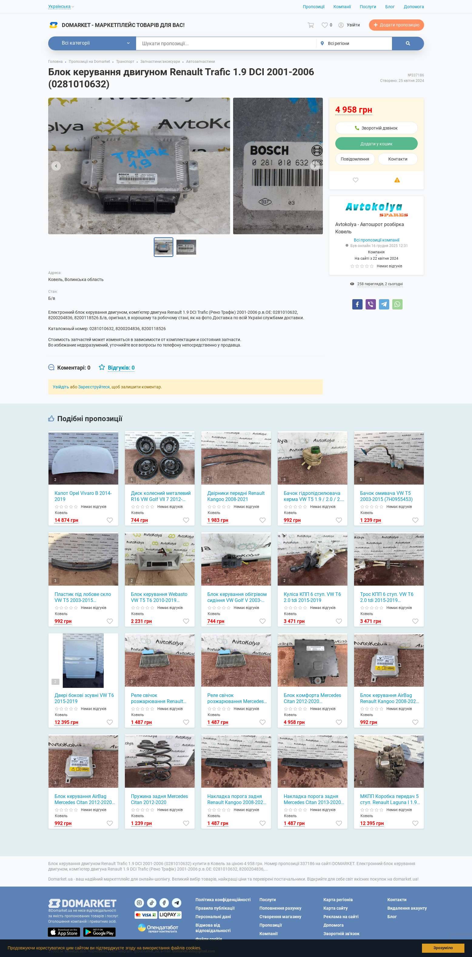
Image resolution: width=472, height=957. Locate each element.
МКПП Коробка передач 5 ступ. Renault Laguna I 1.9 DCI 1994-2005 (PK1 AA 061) (389, 799)
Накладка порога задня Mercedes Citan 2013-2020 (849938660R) (312, 799)
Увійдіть (61, 386)
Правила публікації (215, 908)
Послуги (368, 6)
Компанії (342, 6)
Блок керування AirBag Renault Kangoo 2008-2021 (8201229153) (389, 698)
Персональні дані (213, 916)
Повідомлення (355, 159)
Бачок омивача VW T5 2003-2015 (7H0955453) (386, 496)
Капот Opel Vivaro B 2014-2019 (83, 496)
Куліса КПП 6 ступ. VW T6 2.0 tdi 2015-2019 (312, 597)
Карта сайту (335, 908)
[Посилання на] (139, 903)
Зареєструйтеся (94, 386)
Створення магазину (280, 916)
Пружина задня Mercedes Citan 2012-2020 (159, 799)
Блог (390, 6)
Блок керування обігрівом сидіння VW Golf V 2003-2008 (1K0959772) (237, 597)
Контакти (397, 159)
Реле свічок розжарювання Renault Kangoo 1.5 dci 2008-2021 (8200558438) (159, 698)
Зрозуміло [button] (443, 948)
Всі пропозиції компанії (376, 240)
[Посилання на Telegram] (176, 903)
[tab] (69, 368)
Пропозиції (313, 6)
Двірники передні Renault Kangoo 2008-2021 (236, 496)
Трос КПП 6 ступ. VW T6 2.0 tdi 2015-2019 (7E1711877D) (386, 597)
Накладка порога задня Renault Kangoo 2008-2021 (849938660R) (236, 799)
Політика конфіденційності (223, 899)
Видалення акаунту (407, 908)
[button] (203, 949)
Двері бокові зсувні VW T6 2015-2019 (84, 698)
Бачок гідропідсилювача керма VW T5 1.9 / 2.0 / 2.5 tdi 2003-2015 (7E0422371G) (314, 496)
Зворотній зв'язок (341, 933)
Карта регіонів (338, 899)
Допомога (414, 6)
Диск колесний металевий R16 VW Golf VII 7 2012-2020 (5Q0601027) (161, 496)
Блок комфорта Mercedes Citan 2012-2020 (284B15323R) (312, 698)
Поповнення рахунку (280, 908)
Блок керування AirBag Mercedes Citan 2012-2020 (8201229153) (83, 799)
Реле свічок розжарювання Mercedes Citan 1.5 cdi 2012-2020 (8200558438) (235, 698)
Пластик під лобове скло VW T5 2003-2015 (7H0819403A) (83, 597)
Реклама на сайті (341, 916)
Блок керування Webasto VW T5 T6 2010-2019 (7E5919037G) (159, 597)
